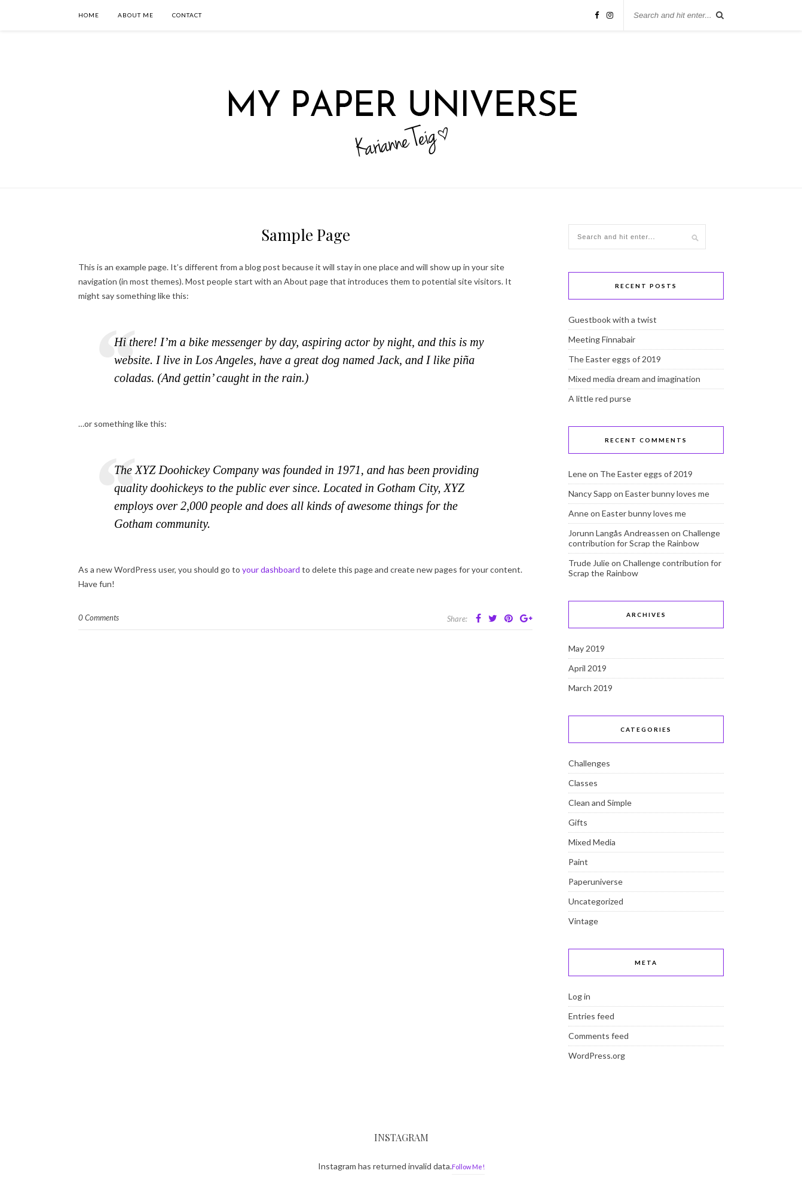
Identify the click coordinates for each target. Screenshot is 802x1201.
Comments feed (598, 1036)
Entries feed (591, 1016)
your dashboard (271, 569)
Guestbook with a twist (612, 319)
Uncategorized (595, 901)
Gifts (577, 822)
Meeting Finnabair (601, 339)
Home (88, 15)
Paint (578, 862)
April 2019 (587, 668)
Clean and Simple (600, 802)
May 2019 (586, 648)
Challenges (589, 763)
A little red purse (599, 398)
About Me (136, 15)
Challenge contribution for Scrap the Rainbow (644, 538)
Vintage (583, 921)
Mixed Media (592, 842)
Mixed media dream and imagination (634, 379)
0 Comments (98, 617)
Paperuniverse (595, 881)
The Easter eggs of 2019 (614, 359)
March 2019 (590, 688)
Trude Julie (589, 563)
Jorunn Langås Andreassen (618, 533)
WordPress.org (596, 1055)
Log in (579, 996)
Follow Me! (468, 1167)
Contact (187, 15)
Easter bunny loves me (667, 493)
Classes (583, 783)
